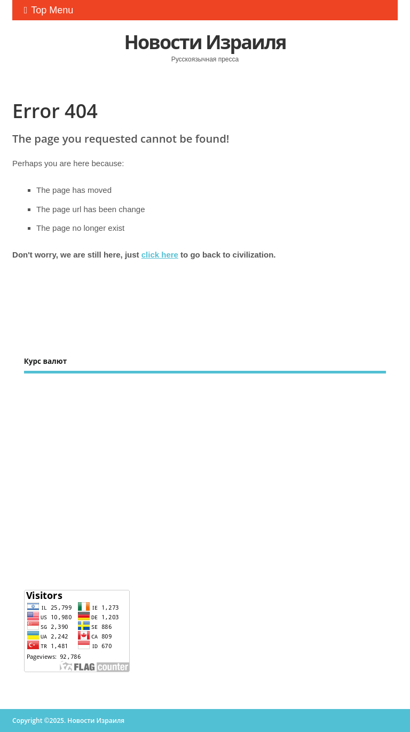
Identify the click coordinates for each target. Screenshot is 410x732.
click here (159, 254)
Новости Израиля (205, 42)
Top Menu (49, 10)
